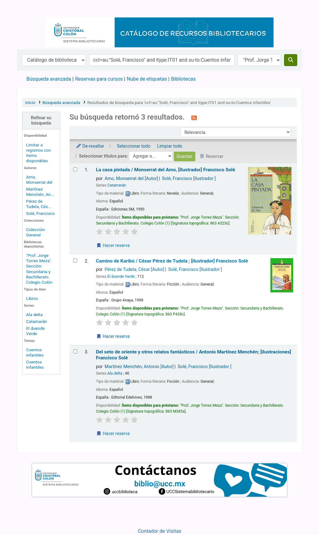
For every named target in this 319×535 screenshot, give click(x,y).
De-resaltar (90, 146)
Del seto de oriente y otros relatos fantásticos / (193, 355)
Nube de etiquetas (147, 79)
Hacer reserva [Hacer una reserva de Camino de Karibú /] (113, 336)
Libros (32, 298)
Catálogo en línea (33, 8)
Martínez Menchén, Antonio (139, 366)
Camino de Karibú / (172, 261)
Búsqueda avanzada (48, 79)
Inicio (30, 102)
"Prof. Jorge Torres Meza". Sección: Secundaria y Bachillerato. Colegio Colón (39, 268)
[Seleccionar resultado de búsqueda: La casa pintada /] (75, 169)
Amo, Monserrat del (39, 179)
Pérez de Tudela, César (134, 269)
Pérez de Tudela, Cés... (38, 204)
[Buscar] (290, 60)
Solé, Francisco (40, 213)
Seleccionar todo (133, 146)
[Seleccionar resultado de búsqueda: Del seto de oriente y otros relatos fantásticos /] (75, 351)
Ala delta (34, 314)
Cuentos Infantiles (35, 364)
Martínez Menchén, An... (40, 192)
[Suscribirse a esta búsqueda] (194, 118)
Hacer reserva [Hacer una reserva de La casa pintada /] (113, 245)
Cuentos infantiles (35, 352)
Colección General (35, 232)
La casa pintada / (165, 170)
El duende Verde (35, 331)
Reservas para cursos (99, 79)
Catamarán (36, 321)
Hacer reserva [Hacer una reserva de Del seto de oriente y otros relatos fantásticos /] (113, 433)
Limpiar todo (169, 146)
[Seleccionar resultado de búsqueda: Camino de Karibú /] (75, 260)
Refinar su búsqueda (41, 120)
